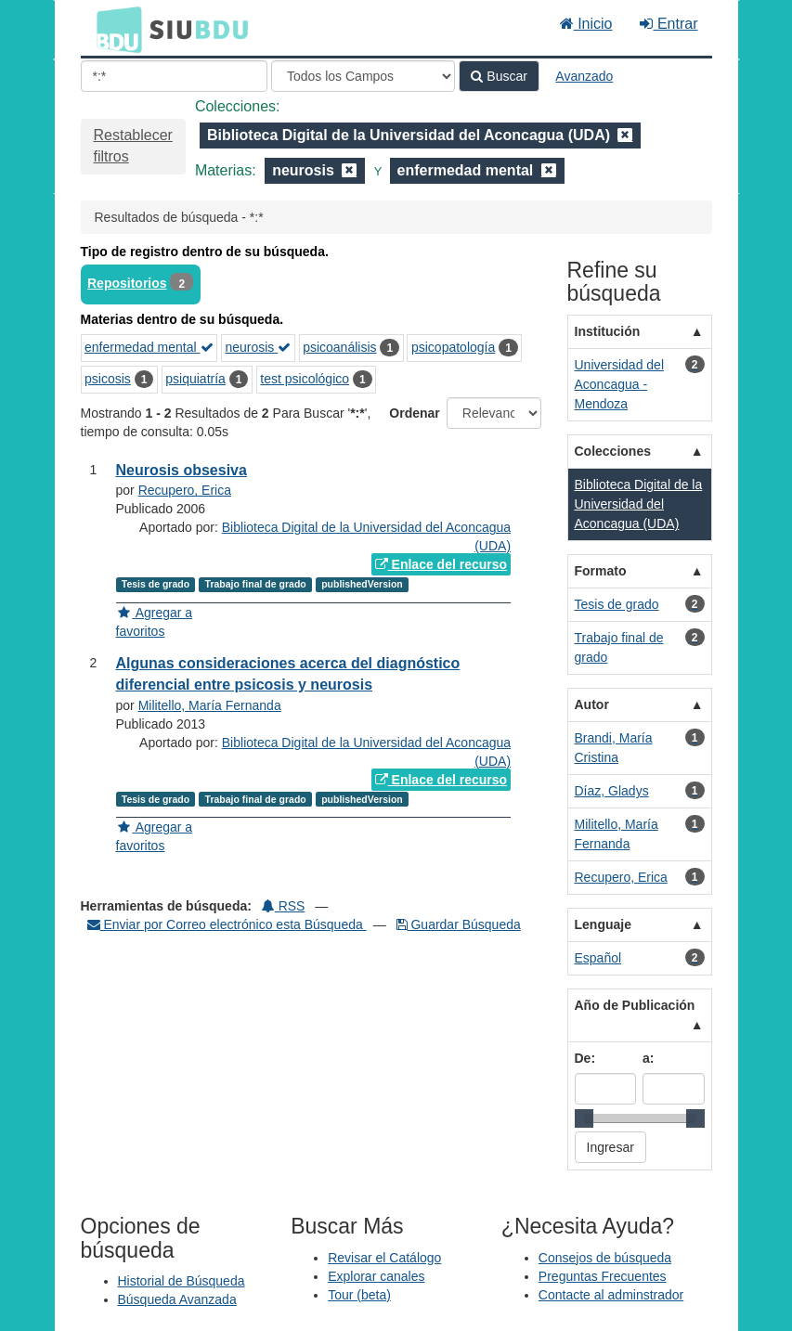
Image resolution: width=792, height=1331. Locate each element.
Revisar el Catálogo (384, 1257)
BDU (114, 29)
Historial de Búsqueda (181, 1280)
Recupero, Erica (184, 490)
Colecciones (613, 451)
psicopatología (453, 347)
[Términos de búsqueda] (174, 76)
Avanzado (584, 76)
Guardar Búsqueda (458, 924)
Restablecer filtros (133, 145)
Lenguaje (603, 924)
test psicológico (304, 378)
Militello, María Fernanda (209, 705)
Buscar (498, 76)
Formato (601, 570)
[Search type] (363, 76)
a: (648, 1058)
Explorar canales (376, 1276)
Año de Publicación (635, 1005)
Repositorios (127, 283)
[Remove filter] (624, 135)
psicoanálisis (339, 347)
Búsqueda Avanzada (177, 1299)
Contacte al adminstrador (611, 1294)
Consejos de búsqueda (605, 1257)
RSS (283, 905)
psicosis (107, 378)
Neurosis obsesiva (181, 470)
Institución (608, 331)
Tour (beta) (359, 1294)
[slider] (584, 1118)
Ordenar (414, 413)
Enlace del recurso (441, 564)
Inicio (586, 24)
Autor (592, 704)
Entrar (668, 24)
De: (585, 1058)
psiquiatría (195, 378)
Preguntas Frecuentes (603, 1276)
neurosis (258, 347)
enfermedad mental (149, 347)
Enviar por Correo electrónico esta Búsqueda (227, 924)
